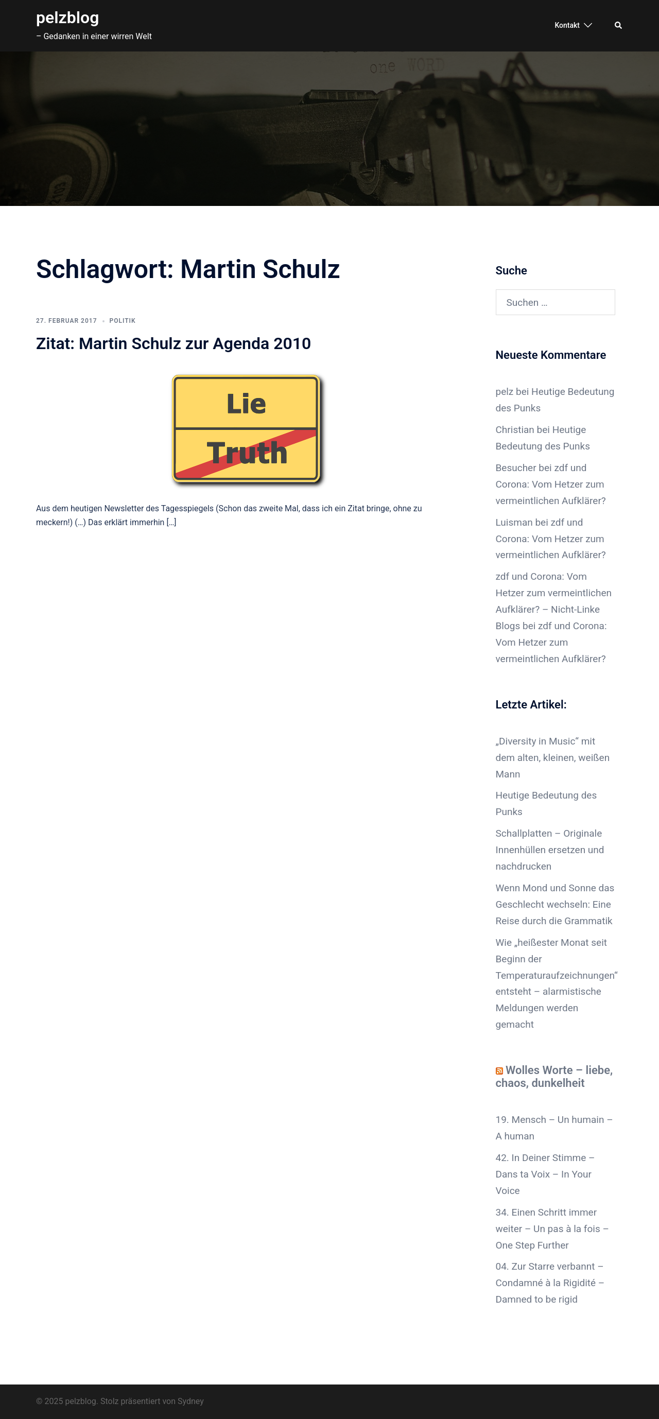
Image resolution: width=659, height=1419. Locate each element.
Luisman (514, 522)
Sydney (191, 1401)
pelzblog (67, 17)
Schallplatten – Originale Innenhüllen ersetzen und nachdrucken (550, 849)
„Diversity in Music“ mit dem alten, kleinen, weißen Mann (553, 757)
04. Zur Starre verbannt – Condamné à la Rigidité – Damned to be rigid (550, 1282)
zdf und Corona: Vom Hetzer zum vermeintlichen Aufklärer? (551, 484)
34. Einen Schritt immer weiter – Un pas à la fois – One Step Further (552, 1228)
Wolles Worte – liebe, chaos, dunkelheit (554, 1076)
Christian (515, 430)
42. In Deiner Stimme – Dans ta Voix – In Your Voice (545, 1174)
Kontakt (567, 25)
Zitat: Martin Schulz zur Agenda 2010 (173, 343)
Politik (123, 320)
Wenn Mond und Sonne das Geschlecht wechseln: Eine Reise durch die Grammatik (555, 904)
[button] (619, 26)
